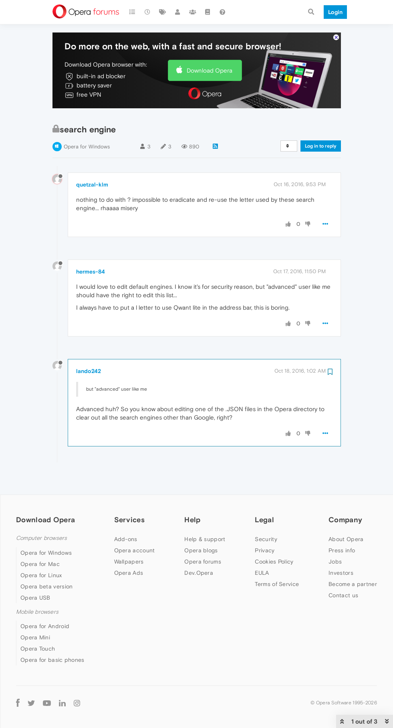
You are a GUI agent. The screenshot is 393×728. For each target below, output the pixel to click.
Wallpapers (129, 546)
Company (345, 504)
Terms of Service (277, 569)
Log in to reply (321, 131)
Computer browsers (41, 523)
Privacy (264, 535)
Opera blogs (201, 535)
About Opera (346, 524)
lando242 (88, 356)
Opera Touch (37, 633)
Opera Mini (35, 622)
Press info (342, 535)
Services (129, 504)
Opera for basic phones (52, 644)
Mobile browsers (37, 596)
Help (192, 504)
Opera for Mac (40, 548)
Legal (264, 504)
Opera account (134, 535)
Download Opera (209, 55)
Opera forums (202, 546)
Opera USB (35, 582)
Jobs (335, 546)
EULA (262, 558)
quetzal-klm (92, 169)
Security (266, 524)
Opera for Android (44, 611)
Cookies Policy (274, 546)
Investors (341, 558)
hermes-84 (90, 256)
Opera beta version (46, 571)
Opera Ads (128, 558)
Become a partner (353, 569)
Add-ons (125, 524)
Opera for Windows (87, 131)
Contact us (343, 580)
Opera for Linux (41, 560)
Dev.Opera (198, 558)
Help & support (204, 524)
